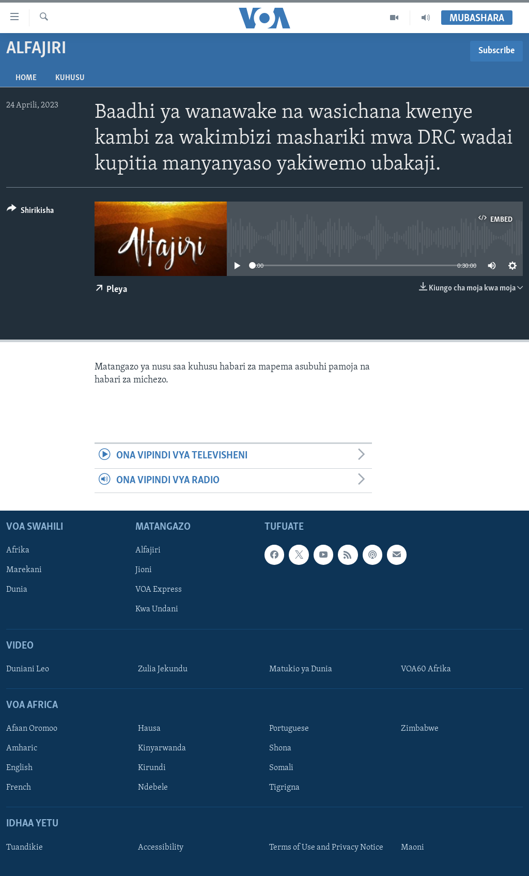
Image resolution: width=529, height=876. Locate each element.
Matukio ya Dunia (300, 669)
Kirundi (152, 768)
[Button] (30, 212)
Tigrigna (284, 787)
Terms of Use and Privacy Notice (326, 847)
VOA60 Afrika (426, 669)
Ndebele (153, 787)
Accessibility (160, 847)
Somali (281, 768)
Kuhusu (70, 78)
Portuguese (289, 729)
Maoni (412, 847)
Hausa (149, 729)
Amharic (21, 748)
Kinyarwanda (162, 748)
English (19, 768)
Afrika (17, 550)
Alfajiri (148, 550)
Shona (280, 748)
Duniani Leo (27, 669)
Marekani (24, 570)
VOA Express (158, 590)
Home (26, 78)
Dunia (16, 590)
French (18, 787)
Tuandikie (24, 847)
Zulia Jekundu (163, 669)
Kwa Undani (156, 609)
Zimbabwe (420, 729)
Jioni (143, 570)
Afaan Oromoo (31, 729)
